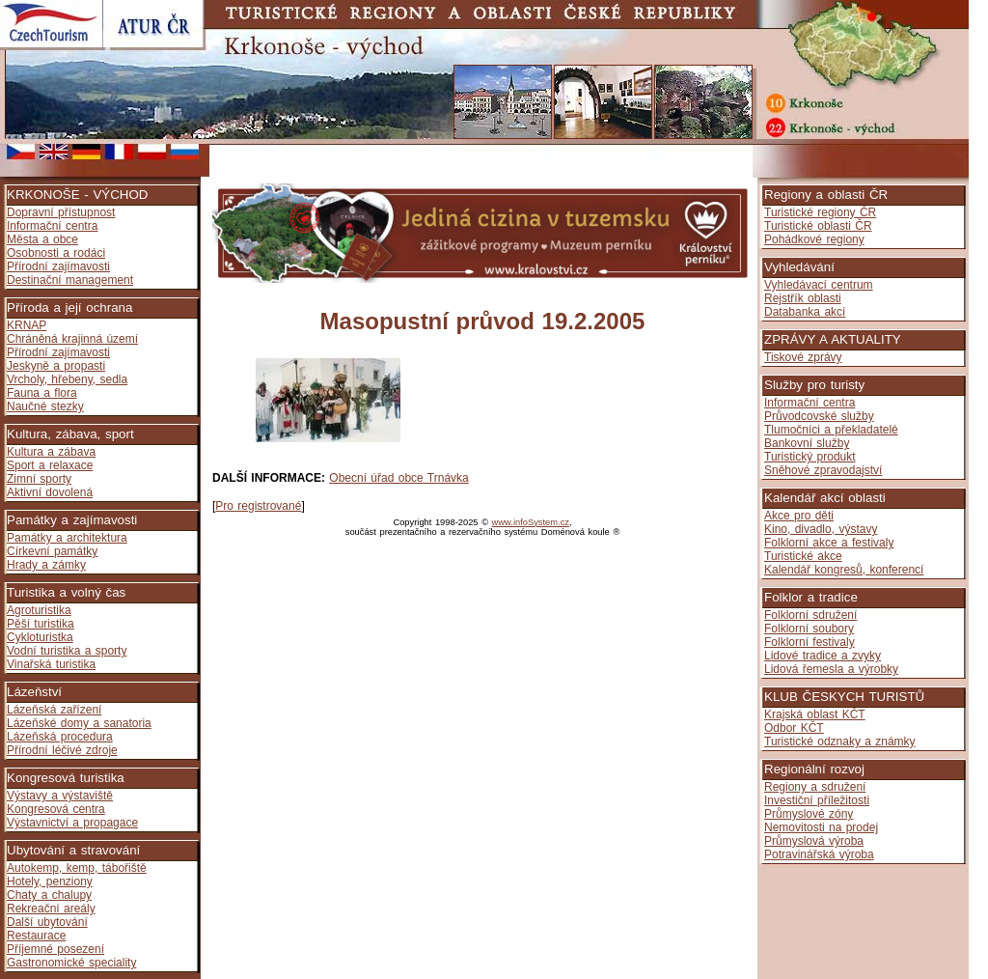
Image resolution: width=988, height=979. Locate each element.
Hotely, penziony (50, 881)
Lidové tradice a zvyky (822, 655)
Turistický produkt (810, 456)
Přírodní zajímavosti (58, 266)
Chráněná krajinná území (72, 339)
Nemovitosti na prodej (821, 827)
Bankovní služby (806, 443)
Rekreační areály (51, 908)
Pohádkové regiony (814, 239)
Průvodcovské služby (819, 416)
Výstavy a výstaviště (60, 795)
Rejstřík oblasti (802, 298)
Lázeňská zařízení (54, 709)
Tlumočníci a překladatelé (831, 429)
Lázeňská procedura (60, 736)
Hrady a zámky (46, 565)
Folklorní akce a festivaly (828, 542)
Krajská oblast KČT (814, 714)
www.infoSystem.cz (530, 522)
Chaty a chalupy (49, 895)
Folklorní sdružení (810, 615)
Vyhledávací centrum (818, 285)
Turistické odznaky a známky (840, 741)
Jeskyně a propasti (56, 366)
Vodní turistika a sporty (66, 650)
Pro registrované (258, 506)
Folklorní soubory (809, 628)
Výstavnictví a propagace (72, 822)
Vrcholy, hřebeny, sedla (67, 379)
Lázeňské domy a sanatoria (79, 723)
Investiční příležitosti (816, 800)
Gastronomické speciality (71, 962)
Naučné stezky (45, 406)
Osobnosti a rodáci (56, 253)
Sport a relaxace (50, 465)
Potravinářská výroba (819, 854)
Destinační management (70, 280)
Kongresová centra (56, 809)
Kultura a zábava (51, 452)
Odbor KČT (794, 728)
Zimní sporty (39, 479)
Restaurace (36, 935)
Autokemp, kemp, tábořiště (77, 868)
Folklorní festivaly (809, 642)
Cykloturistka (40, 637)
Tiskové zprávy (803, 357)
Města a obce (42, 239)
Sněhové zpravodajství (823, 470)
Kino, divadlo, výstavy (820, 529)
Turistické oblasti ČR (818, 226)
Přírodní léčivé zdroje (62, 750)
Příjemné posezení (55, 949)
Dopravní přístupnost (61, 212)
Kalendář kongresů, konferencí (843, 569)
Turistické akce (803, 556)
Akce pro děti (799, 515)
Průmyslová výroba (814, 841)
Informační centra (52, 226)
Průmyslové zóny (808, 814)
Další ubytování (47, 922)
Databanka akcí (804, 312)
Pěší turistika (40, 623)
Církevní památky (52, 551)
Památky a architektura (67, 538)
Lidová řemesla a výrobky (831, 669)
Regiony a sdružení (814, 787)
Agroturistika (39, 610)
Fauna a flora (42, 393)
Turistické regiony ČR (820, 212)
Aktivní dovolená (50, 492)
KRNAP (26, 325)
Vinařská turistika (51, 664)
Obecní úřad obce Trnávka (398, 478)
